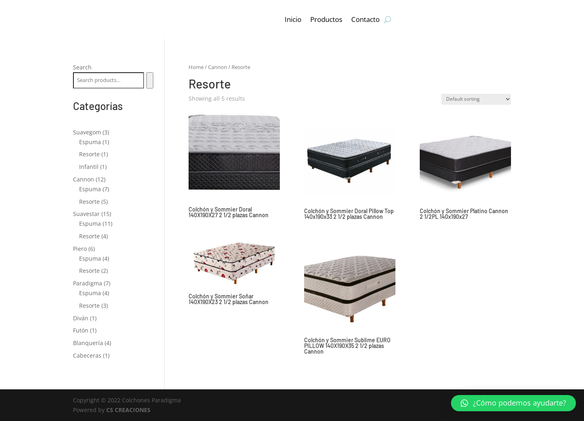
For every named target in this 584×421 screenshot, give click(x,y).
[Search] (149, 80)
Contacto (365, 19)
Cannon (217, 67)
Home (196, 67)
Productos (326, 19)
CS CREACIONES (128, 410)
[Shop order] (476, 99)
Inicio (293, 19)
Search (82, 67)
